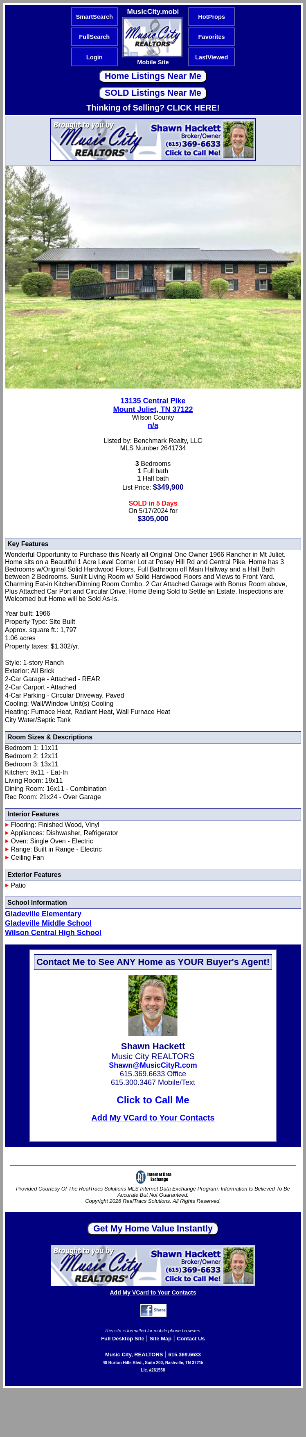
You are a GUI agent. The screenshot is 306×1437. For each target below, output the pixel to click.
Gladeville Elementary (43, 914)
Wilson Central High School (53, 933)
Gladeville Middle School (48, 923)
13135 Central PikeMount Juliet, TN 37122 (153, 405)
